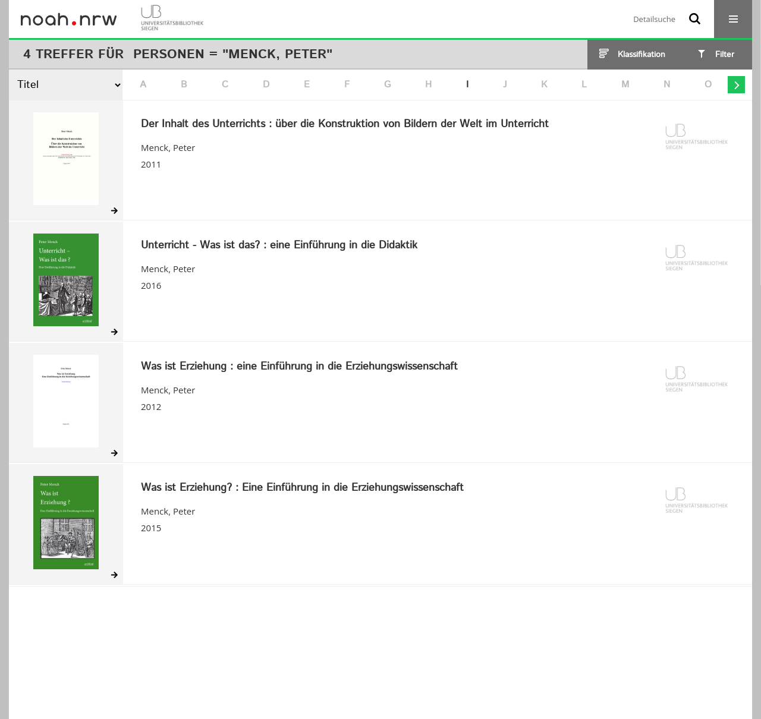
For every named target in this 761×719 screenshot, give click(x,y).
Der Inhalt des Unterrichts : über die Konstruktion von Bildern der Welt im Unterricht (345, 124)
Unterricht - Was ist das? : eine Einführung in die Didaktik (279, 246)
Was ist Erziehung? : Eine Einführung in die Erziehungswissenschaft (302, 488)
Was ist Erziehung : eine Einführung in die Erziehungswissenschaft (299, 367)
